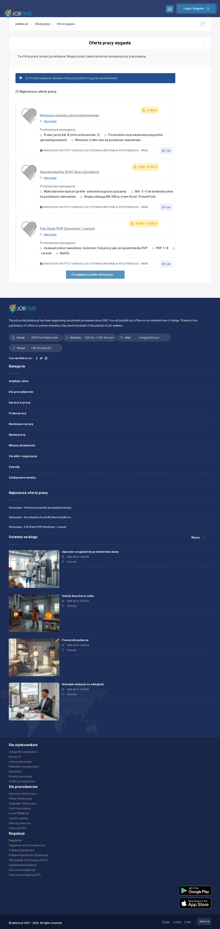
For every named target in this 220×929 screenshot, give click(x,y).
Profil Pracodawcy (20, 808)
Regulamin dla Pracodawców (27, 845)
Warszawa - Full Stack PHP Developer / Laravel (37, 526)
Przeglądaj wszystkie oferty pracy (92, 274)
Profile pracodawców (22, 781)
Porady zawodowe (20, 776)
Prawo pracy (17, 413)
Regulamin (15, 840)
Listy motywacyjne (20, 761)
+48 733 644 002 (41, 348)
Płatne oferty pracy (20, 798)
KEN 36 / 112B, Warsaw (99, 337)
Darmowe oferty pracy (22, 793)
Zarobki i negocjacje (23, 456)
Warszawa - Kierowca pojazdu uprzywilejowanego (40, 507)
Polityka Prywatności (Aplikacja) (28, 855)
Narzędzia (15, 771)
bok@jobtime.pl (149, 337)
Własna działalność (22, 445)
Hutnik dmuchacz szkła (78, 596)
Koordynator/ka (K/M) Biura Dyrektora (69, 172)
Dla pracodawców (21, 391)
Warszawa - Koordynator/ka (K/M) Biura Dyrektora (40, 517)
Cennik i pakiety (18, 818)
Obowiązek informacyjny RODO (28, 860)
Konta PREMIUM (19, 813)
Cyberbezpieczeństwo (23, 865)
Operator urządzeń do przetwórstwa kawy (90, 551)
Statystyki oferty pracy (22, 803)
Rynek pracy (17, 434)
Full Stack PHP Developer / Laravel (67, 228)
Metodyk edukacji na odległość (83, 684)
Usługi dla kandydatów (23, 751)
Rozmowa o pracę (21, 424)
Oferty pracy (42, 24)
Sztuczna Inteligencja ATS (25, 874)
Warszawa (48, 121)
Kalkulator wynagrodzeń (24, 766)
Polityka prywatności (21, 850)
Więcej (198, 537)
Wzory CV (15, 756)
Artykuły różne (19, 381)
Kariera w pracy (20, 402)
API (187, 922)
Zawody (14, 466)
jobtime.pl (21, 24)
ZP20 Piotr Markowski (44, 337)
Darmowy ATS (17, 828)
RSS (177, 922)
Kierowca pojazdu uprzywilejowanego (69, 115)
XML (166, 922)
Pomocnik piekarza (75, 640)
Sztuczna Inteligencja (22, 870)
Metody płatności (20, 823)
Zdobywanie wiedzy (22, 477)
